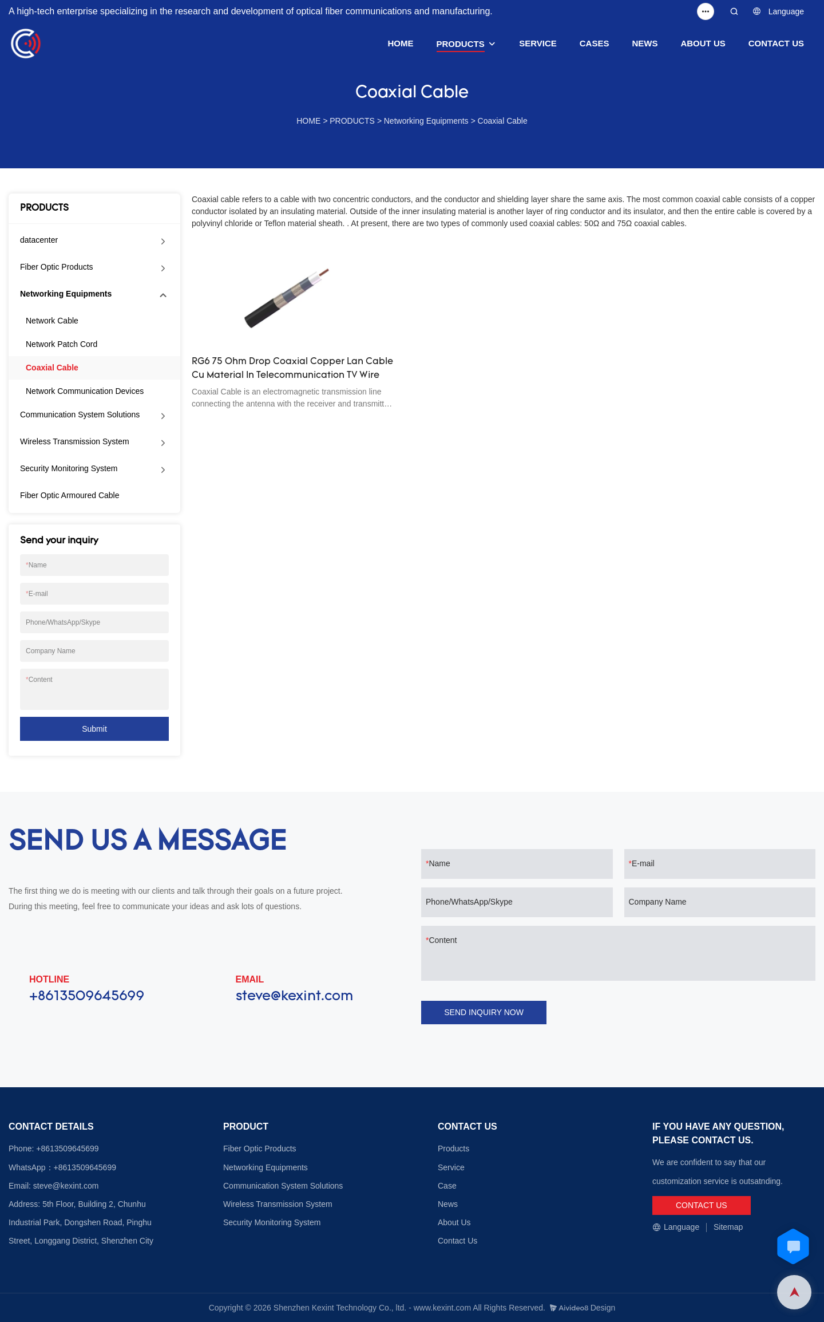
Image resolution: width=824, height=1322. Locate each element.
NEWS (644, 43)
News (448, 1204)
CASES (594, 43)
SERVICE (538, 43)
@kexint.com (75, 1185)
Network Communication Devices (85, 391)
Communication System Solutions (80, 414)
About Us (454, 1222)
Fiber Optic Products (56, 266)
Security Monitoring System (68, 468)
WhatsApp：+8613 (42, 1167)
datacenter (39, 239)
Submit (94, 728)
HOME (401, 43)
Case (447, 1185)
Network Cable (52, 320)
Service (451, 1167)
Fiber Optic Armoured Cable (70, 495)
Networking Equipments (426, 120)
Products (453, 1148)
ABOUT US (702, 43)
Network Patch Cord (61, 344)
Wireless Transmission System (74, 441)
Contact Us (457, 1240)
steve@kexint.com (294, 997)
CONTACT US (776, 43)
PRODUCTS (461, 44)
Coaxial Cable (503, 120)
